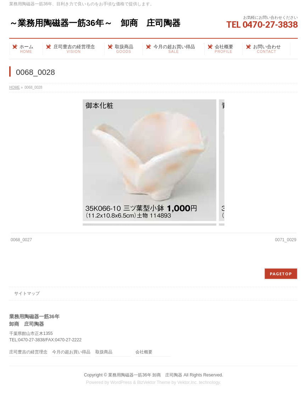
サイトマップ (27, 293)
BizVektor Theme (154, 382)
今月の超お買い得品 (71, 352)
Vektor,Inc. (187, 382)
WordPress (121, 382)
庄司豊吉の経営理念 (28, 352)
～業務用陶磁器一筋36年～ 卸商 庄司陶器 (94, 23)
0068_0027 (21, 239)
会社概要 (143, 352)
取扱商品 (103, 352)
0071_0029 (285, 239)
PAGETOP (281, 273)
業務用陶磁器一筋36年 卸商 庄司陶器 (145, 375)
